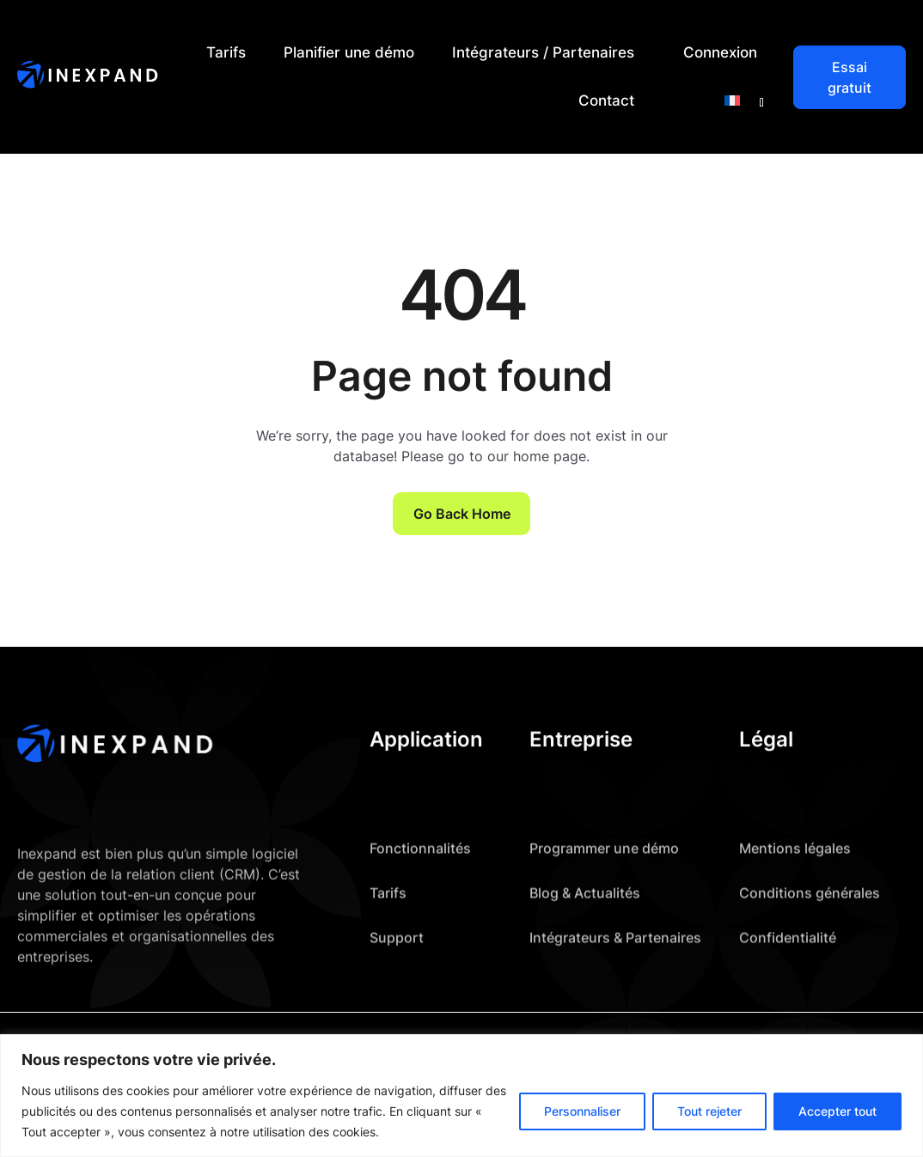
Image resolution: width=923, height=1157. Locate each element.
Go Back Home (461, 513)
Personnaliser (582, 1111)
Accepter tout (837, 1111)
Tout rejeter (709, 1111)
